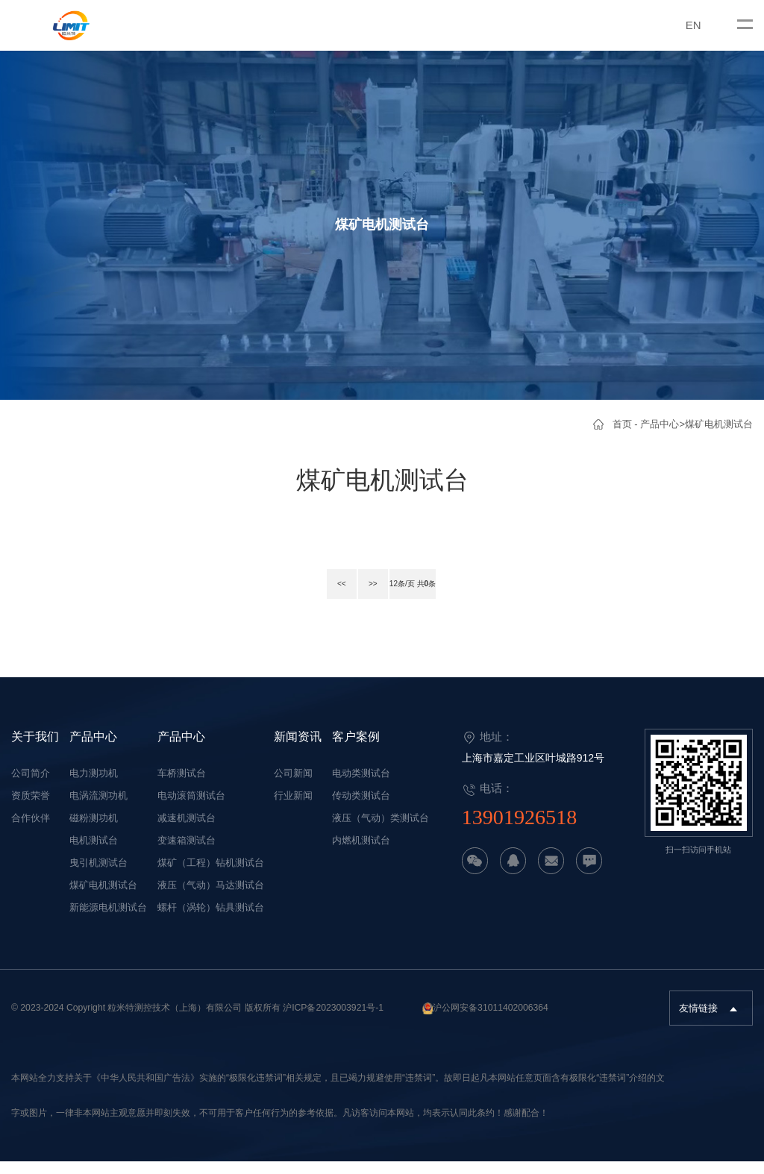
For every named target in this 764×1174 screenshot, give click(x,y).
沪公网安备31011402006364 (490, 1021)
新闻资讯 (298, 749)
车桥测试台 (181, 786)
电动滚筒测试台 (191, 808)
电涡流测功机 (98, 808)
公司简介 (30, 786)
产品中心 (659, 424)
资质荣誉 (30, 808)
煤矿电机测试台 (719, 424)
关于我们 (35, 749)
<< (330, 598)
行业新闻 (293, 808)
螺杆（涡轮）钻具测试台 (210, 920)
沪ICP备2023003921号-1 (333, 1021)
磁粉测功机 (93, 831)
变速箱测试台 (186, 853)
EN (693, 25)
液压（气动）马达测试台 (210, 898)
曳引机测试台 (98, 876)
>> (362, 598)
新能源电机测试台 (108, 920)
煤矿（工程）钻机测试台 (210, 876)
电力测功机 (93, 786)
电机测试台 (93, 853)
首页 (622, 424)
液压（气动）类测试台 (380, 831)
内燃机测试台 (361, 853)
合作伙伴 (30, 831)
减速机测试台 (186, 831)
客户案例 (356, 749)
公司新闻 (293, 786)
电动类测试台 (361, 786)
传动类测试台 (361, 808)
